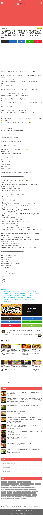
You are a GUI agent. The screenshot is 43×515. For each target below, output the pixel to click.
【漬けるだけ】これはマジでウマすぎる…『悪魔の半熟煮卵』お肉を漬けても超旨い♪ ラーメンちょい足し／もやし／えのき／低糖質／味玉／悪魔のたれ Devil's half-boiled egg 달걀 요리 (24, 400)
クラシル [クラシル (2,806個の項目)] (17, 487)
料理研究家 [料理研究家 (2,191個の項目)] (5, 494)
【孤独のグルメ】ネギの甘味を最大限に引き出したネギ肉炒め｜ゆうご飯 (24, 450)
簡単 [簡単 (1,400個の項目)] (25, 496)
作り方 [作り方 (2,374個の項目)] (15, 491)
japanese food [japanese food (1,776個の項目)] (26, 482)
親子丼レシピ (14, 297)
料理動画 (4, 289)
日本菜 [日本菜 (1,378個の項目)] (28, 494)
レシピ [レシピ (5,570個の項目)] (25, 489)
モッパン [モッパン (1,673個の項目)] (12, 489)
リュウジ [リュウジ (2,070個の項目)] (19, 489)
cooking (4, 291)
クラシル (35, 291)
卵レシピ (27, 293)
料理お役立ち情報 (6, 467)
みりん (30, 291)
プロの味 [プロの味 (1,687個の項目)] (4, 489)
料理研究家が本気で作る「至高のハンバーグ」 (18, 437)
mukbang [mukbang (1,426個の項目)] (16, 483)
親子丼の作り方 (31, 295)
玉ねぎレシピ (13, 295)
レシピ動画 (9, 293)
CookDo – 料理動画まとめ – (21, 513)
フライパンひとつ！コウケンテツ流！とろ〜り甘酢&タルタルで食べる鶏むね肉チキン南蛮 (24, 392)
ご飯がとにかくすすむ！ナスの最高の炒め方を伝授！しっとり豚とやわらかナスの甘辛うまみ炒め (24, 432)
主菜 (19, 293)
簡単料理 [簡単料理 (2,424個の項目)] (4, 498)
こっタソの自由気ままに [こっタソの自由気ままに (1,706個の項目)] (24, 485)
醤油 (35, 297)
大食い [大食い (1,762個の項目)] (34, 491)
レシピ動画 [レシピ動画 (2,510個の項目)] (32, 489)
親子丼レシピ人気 (22, 297)
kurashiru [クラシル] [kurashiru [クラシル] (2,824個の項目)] (6, 483)
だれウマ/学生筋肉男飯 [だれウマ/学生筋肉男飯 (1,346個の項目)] (7, 487)
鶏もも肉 (4, 299)
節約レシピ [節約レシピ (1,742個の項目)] (10, 496)
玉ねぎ (8, 295)
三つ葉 (15, 293)
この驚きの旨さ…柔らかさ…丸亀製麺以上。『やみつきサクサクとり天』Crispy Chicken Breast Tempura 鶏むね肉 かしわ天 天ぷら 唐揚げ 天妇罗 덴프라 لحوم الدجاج (24, 419)
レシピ (4, 293)
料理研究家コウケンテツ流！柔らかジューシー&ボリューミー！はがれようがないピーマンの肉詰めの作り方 (24, 425)
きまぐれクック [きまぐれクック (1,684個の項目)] (6, 485)
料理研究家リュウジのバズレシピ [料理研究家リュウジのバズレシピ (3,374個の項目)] (16, 494)
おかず (26, 291)
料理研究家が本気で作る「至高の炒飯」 (16, 411)
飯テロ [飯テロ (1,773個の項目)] (17, 498)
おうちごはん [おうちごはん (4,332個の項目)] (24, 483)
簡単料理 (20, 295)
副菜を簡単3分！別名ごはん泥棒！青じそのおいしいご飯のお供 (22, 405)
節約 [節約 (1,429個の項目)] (4, 496)
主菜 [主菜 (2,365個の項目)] (10, 491)
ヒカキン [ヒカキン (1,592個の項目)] (33, 487)
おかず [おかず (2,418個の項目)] (31, 483)
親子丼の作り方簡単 (6, 297)
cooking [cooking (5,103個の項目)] (4, 482)
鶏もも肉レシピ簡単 (6, 301)
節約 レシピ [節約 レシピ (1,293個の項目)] (18, 496)
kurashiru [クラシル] (11, 291)
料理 (31, 293)
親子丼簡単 (30, 297)
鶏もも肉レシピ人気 (20, 299)
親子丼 (25, 295)
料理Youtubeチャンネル (8, 463)
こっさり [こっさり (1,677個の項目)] (14, 485)
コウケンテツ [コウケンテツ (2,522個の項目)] (24, 487)
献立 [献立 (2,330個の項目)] (34, 494)
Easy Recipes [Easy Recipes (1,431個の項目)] (12, 482)
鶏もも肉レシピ (11, 299)
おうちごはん (19, 291)
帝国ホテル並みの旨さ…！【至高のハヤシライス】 (19, 443)
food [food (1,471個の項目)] (19, 482)
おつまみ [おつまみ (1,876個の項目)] (38, 483)
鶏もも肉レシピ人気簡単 (30, 299)
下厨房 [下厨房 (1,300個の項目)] (4, 491)
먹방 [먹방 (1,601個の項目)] (23, 498)
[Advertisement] (21, 16)
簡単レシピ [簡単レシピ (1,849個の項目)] (32, 496)
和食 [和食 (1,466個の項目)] (29, 491)
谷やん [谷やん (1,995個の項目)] (11, 498)
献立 (3, 295)
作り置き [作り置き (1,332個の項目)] (23, 491)
